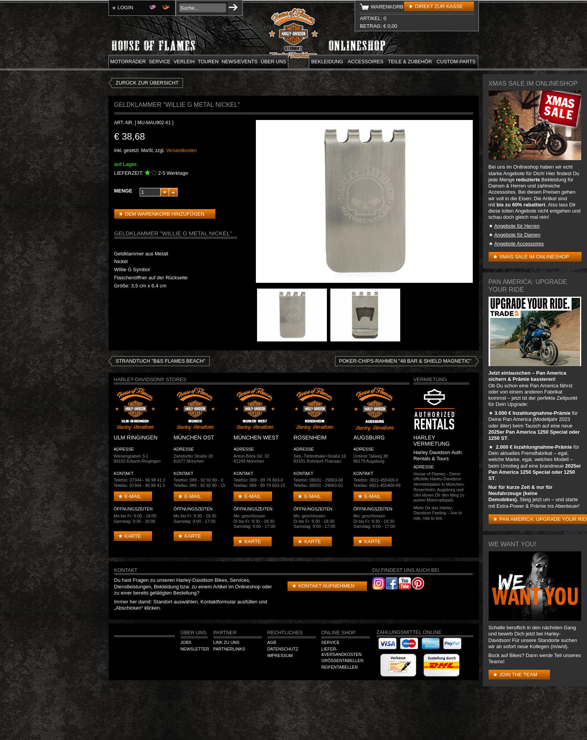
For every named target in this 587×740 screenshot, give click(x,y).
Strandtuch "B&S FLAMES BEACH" (160, 361)
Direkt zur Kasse (439, 6)
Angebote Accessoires (519, 244)
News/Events (239, 61)
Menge (123, 191)
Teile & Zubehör (410, 61)
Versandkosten (181, 150)
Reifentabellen (339, 667)
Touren (208, 61)
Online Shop (338, 632)
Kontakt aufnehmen (326, 586)
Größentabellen (342, 660)
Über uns (273, 61)
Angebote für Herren (517, 226)
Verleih (184, 61)
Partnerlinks (229, 649)
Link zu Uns (226, 642)
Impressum (280, 655)
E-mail (133, 496)
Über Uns (193, 632)
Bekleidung (327, 61)
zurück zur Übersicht (147, 83)
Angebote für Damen (517, 235)
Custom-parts (455, 61)
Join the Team (518, 674)
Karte (133, 536)
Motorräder (128, 61)
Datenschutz (282, 649)
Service (160, 61)
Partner (225, 632)
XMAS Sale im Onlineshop (534, 257)
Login (125, 7)
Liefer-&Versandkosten (341, 652)
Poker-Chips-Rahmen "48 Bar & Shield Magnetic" (405, 361)
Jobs (186, 642)
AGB (271, 642)
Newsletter (195, 649)
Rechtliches (285, 632)
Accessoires (365, 61)
